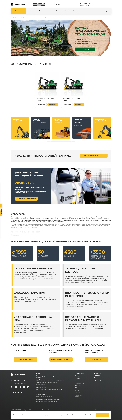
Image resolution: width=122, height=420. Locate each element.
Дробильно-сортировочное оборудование (50, 380)
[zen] (16, 387)
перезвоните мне (96, 359)
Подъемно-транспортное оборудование (49, 389)
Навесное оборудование (44, 397)
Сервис (97, 376)
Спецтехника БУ (41, 394)
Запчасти (97, 373)
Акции (51, 11)
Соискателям (79, 381)
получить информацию (93, 155)
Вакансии (78, 385)
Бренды (77, 376)
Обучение (78, 388)
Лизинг (67, 11)
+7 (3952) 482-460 (18, 381)
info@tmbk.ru (16, 392)
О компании (79, 373)
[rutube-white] (28, 387)
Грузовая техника (41, 385)
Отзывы (77, 378)
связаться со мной (25, 359)
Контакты (88, 11)
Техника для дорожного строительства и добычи (49, 376)
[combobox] (62, 4)
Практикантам (79, 383)
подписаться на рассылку (61, 359)
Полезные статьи (78, 396)
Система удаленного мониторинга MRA (49, 399)
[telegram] (20, 387)
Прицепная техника (42, 387)
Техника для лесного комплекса (46, 382)
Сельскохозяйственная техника (46, 392)
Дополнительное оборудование (46, 401)
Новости (78, 393)
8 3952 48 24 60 (86, 3)
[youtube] (24, 387)
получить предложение (26, 198)
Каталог (39, 373)
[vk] (11, 387)
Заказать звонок (85, 5)
